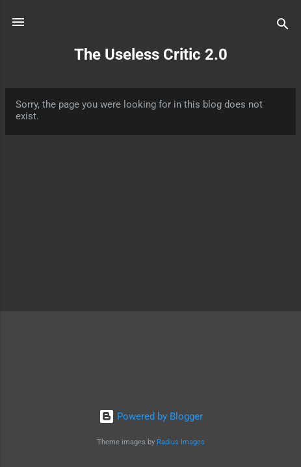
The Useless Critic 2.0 (151, 54)
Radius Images (181, 442)
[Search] (283, 26)
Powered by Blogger (151, 416)
